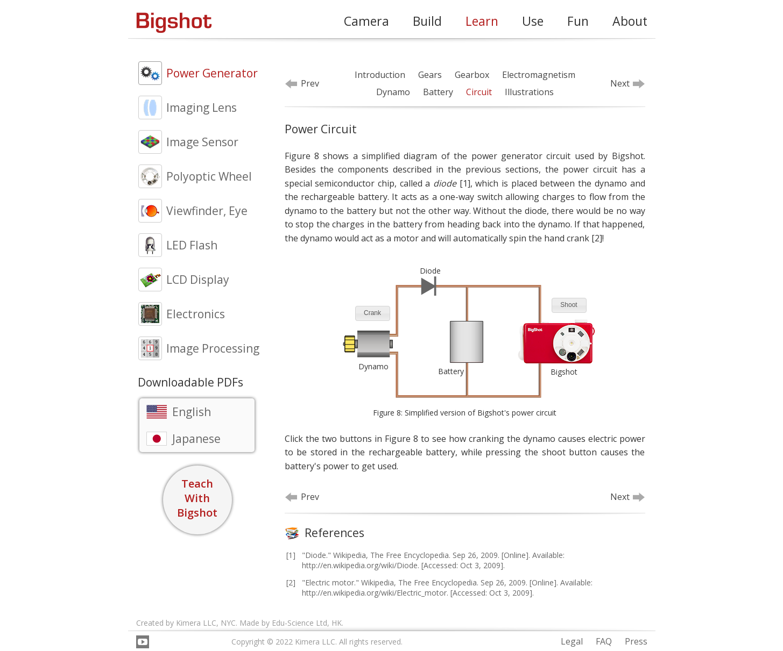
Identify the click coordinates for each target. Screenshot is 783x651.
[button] (372, 313)
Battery (438, 92)
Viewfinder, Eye (207, 210)
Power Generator (212, 73)
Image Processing (212, 348)
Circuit (479, 92)
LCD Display (197, 279)
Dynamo (393, 92)
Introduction (380, 75)
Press (636, 641)
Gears (430, 75)
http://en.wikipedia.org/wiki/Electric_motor (374, 593)
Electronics (195, 313)
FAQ (604, 641)
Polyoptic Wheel (209, 176)
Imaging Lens (201, 107)
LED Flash (191, 245)
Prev (310, 83)
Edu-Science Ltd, (300, 623)
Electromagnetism (538, 75)
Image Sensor (202, 141)
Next (620, 83)
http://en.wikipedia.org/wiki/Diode (360, 565)
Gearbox (472, 75)
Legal (572, 641)
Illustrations (529, 92)
